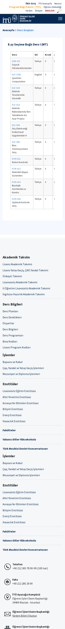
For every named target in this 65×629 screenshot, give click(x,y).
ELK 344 (16, 87)
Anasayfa (8, 30)
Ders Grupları (25, 30)
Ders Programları (13, 335)
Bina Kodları (10, 341)
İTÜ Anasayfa (45, 3)
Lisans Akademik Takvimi (17, 264)
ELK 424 (16, 104)
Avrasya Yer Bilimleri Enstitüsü (20, 403)
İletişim (38, 10)
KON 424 (16, 182)
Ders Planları (10, 311)
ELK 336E (16, 74)
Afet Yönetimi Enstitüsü (17, 397)
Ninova (57, 3)
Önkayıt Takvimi (12, 276)
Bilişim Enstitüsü (13, 409)
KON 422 (16, 168)
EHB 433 (16, 61)
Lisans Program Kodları (17, 347)
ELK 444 (16, 125)
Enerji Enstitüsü (12, 415)
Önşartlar (8, 323)
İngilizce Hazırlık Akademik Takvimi (24, 294)
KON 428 (16, 198)
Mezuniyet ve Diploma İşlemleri (21, 374)
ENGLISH (49, 10)
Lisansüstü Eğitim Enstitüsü (19, 391)
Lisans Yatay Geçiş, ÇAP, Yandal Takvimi (25, 270)
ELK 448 (16, 141)
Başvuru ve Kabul (13, 362)
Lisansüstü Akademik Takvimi (20, 282)
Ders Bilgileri (10, 329)
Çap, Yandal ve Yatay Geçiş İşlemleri (23, 368)
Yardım (28, 10)
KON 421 (16, 158)
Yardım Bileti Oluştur (24, 615)
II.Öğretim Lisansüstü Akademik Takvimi (26, 288)
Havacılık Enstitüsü (14, 421)
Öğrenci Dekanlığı (52, 7)
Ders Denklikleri (12, 317)
